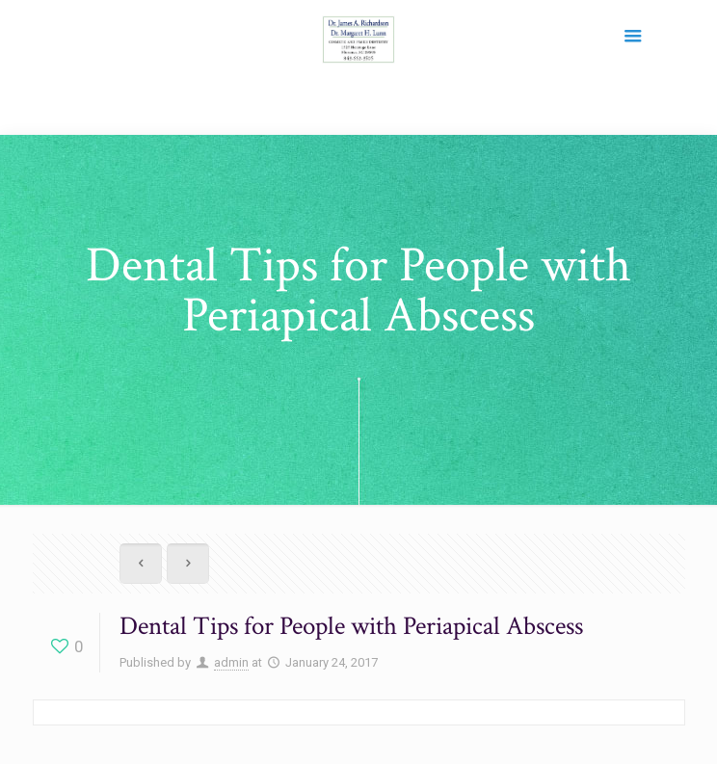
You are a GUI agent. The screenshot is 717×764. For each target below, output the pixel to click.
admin (231, 662)
